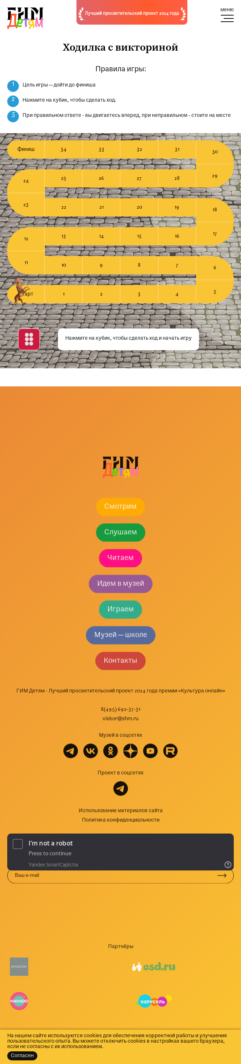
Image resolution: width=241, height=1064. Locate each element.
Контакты (120, 810)
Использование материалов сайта (121, 960)
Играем (120, 759)
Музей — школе (120, 785)
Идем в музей (120, 733)
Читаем (120, 708)
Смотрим (120, 656)
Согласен (22, 1056)
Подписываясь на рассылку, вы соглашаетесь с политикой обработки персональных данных (103, 1008)
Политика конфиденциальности (120, 970)
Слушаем (120, 682)
